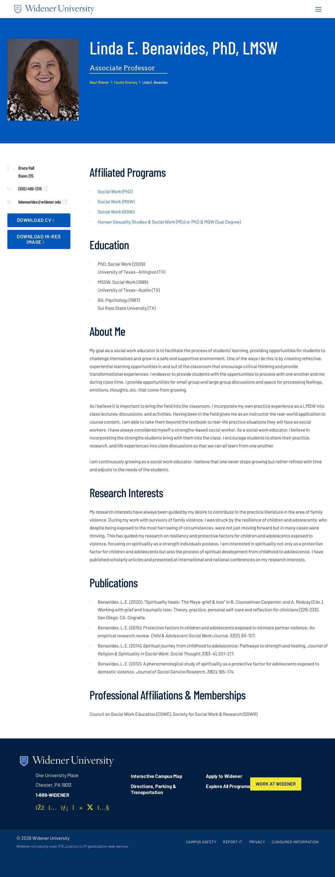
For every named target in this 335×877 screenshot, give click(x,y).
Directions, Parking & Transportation (153, 789)
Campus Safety (201, 842)
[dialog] (318, 860)
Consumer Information (295, 842)
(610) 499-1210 (30, 188)
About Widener (99, 82)
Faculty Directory (125, 82)
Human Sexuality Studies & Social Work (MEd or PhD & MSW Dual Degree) (169, 221)
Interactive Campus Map (156, 776)
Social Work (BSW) (116, 211)
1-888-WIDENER (52, 795)
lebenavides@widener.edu (39, 201)
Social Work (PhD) (115, 191)
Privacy (257, 842)
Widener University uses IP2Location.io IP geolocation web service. (72, 846)
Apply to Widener (224, 776)
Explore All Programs (228, 786)
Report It (232, 842)
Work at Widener (276, 783)
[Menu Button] (317, 9)
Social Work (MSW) (116, 201)
